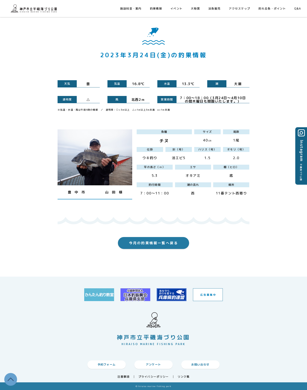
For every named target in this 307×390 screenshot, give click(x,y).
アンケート (153, 364)
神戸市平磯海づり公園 (34, 8)
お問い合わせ (200, 364)
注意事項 (123, 376)
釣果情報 (156, 8)
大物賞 (195, 8)
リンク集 (184, 376)
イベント (176, 8)
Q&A (297, 8)
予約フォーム (106, 364)
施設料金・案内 (131, 8)
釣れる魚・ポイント (272, 8)
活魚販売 (214, 8)
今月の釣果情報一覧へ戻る (153, 243)
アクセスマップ (239, 8)
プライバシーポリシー (153, 376)
